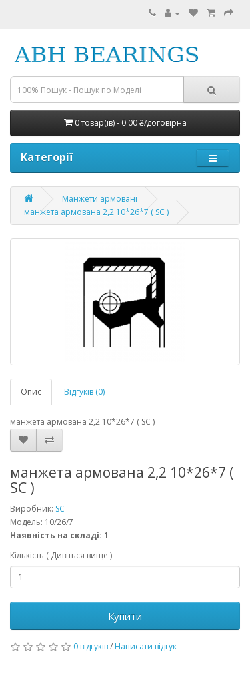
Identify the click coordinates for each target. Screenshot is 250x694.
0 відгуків (90, 646)
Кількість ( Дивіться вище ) (61, 555)
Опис (31, 391)
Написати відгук (146, 646)
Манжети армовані (99, 198)
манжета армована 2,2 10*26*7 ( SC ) (96, 212)
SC (60, 508)
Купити (125, 616)
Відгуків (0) (84, 391)
